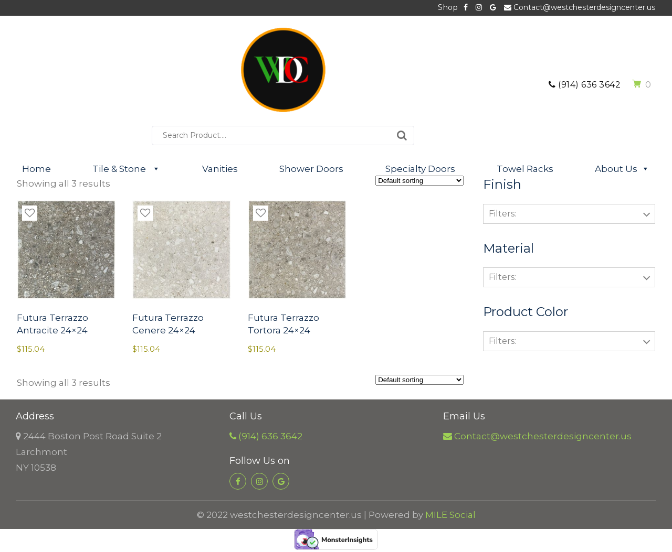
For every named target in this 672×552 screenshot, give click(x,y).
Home (36, 169)
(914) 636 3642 (585, 85)
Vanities (220, 169)
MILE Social (450, 515)
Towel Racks (525, 169)
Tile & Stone (126, 169)
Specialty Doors (420, 169)
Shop (448, 7)
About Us (622, 169)
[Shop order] (419, 181)
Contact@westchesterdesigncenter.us (579, 7)
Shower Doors (311, 169)
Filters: (502, 214)
